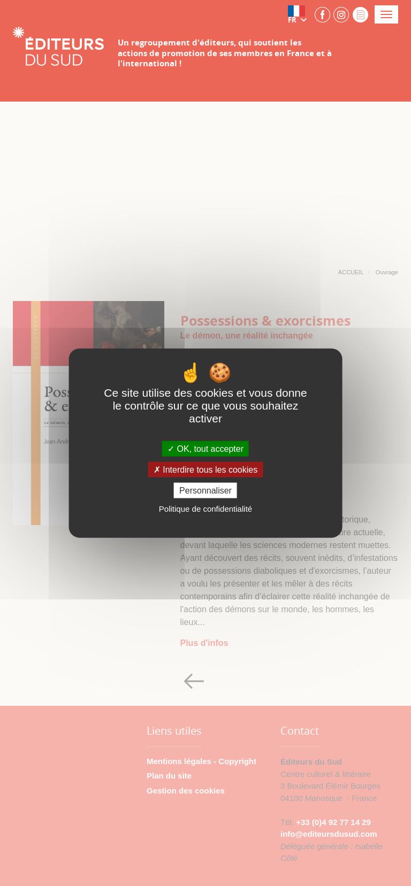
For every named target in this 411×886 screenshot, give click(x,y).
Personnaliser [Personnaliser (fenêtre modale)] (205, 490)
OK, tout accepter (205, 448)
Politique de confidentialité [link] (205, 508)
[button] (299, 14)
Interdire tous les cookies (205, 469)
